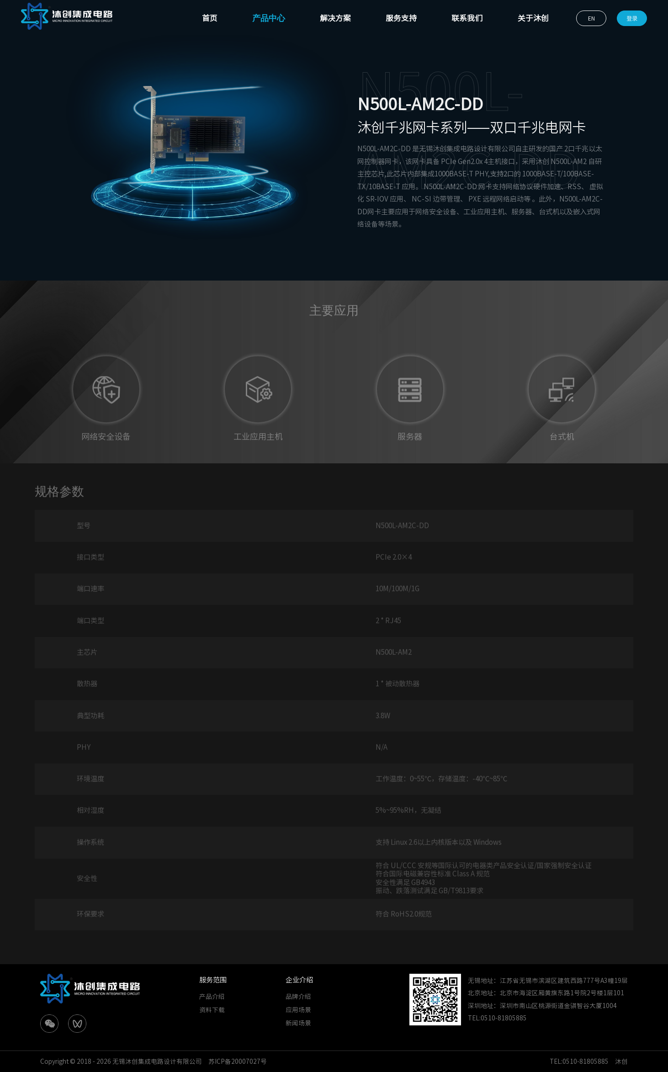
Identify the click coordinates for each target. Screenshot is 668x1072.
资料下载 (212, 1010)
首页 (209, 18)
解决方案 (335, 18)
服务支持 (401, 18)
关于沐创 (533, 18)
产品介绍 (212, 996)
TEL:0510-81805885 (579, 1061)
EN (591, 18)
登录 (631, 18)
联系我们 (466, 18)
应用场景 (298, 1010)
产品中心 (268, 18)
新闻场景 (298, 1023)
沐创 (621, 1061)
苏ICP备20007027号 (237, 1061)
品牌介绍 (298, 996)
